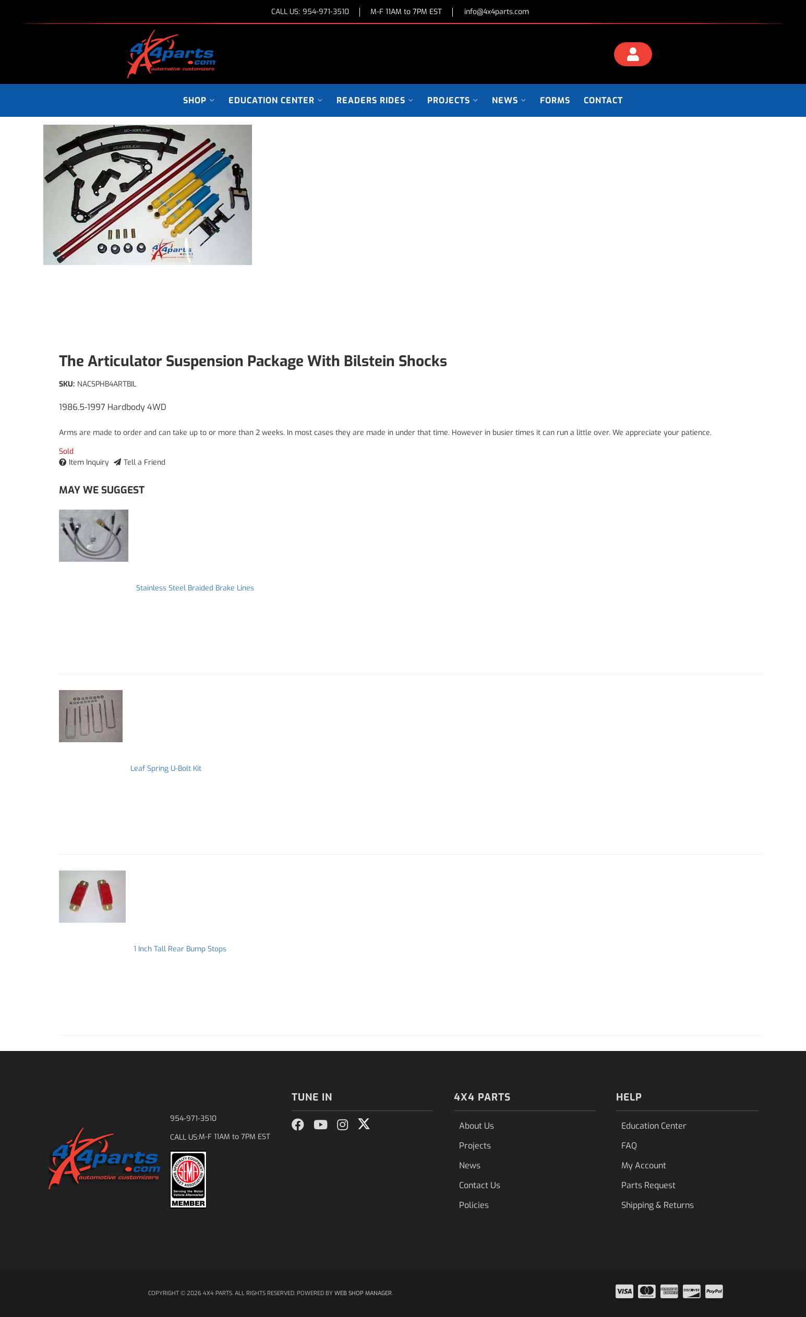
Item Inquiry (89, 462)
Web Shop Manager (363, 1293)
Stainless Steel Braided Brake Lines (195, 588)
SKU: (67, 384)
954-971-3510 (193, 1118)
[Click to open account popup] (633, 56)
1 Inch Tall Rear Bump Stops (180, 949)
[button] (199, 100)
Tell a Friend (144, 462)
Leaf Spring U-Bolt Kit (165, 769)
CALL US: (310, 12)
